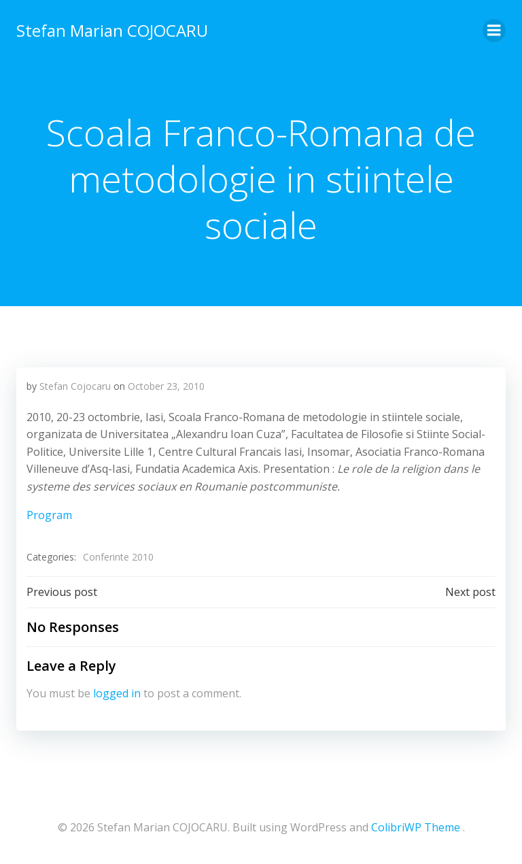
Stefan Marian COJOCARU (112, 30)
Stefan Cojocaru (75, 386)
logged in (117, 693)
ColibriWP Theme (415, 827)
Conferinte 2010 (118, 556)
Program (49, 515)
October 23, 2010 (166, 386)
